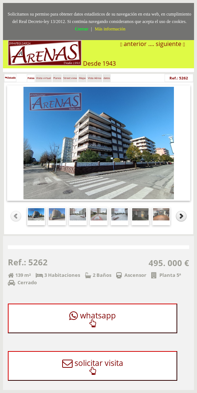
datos (107, 78)
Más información (110, 29)
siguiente (169, 44)
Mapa (82, 78)
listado (10, 77)
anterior (134, 44)
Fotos (31, 78)
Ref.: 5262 (178, 78)
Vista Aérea (94, 78)
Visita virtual (43, 78)
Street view (70, 78)
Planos (57, 78)
